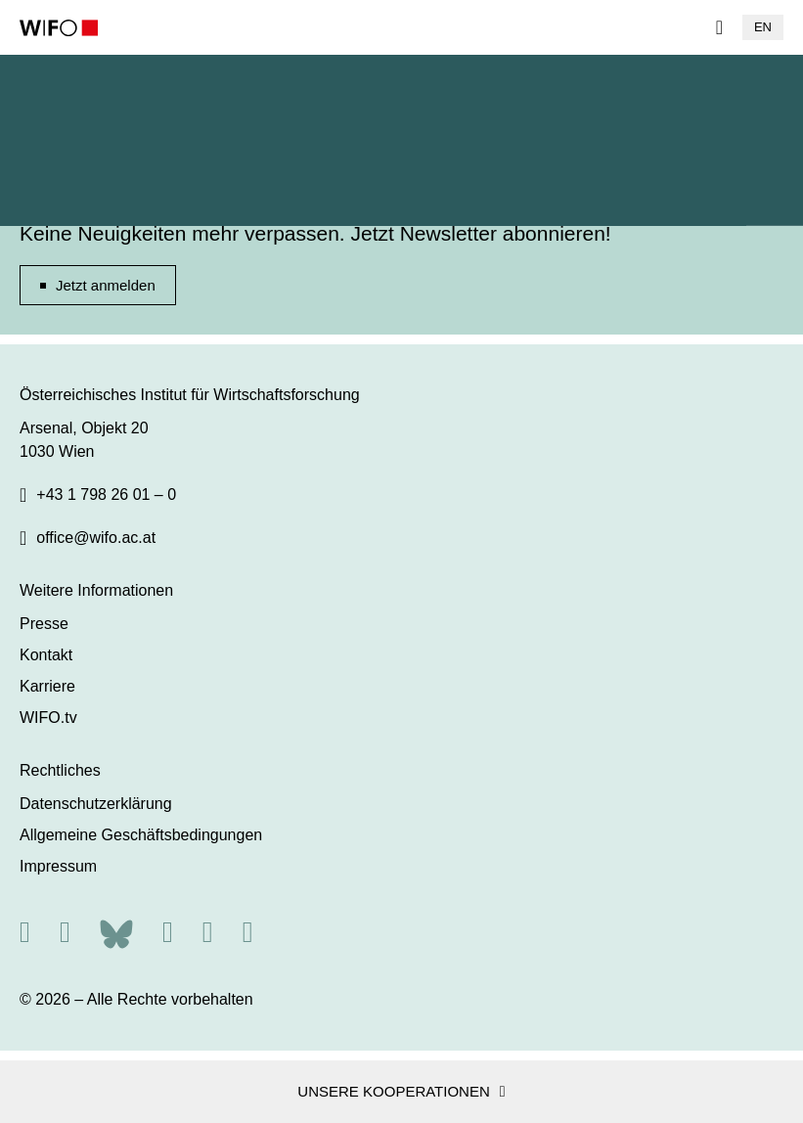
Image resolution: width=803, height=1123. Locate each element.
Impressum (58, 866)
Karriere (47, 686)
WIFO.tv (48, 717)
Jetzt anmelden (106, 285)
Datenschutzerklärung (96, 803)
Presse (44, 623)
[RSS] (25, 932)
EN (763, 27)
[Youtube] (248, 932)
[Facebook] (167, 932)
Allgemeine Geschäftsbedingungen (141, 835)
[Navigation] (719, 27)
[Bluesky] (116, 932)
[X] (65, 932)
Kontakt (46, 655)
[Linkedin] (207, 932)
